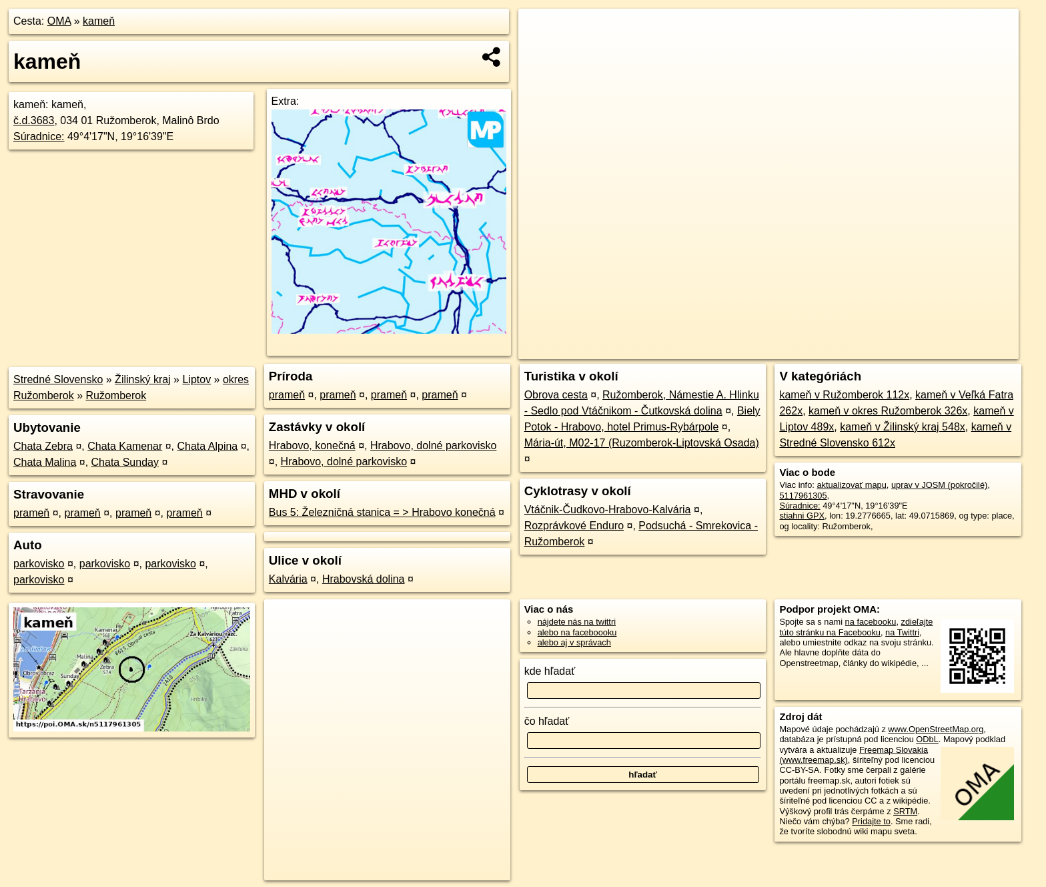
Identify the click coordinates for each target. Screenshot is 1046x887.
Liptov (196, 379)
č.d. (33, 120)
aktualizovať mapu (851, 485)
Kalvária (288, 579)
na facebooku (871, 622)
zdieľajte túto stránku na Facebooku (856, 627)
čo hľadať (547, 721)
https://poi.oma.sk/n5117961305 (958, 349)
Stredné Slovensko (58, 379)
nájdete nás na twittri (577, 622)
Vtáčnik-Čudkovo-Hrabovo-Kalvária (607, 509)
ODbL (927, 739)
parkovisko (38, 563)
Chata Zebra (43, 446)
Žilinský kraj (143, 379)
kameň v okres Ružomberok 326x (888, 410)
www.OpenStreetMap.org (935, 729)
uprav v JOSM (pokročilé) (939, 485)
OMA (59, 21)
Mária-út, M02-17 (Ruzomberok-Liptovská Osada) (641, 443)
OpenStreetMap (788, 349)
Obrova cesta (556, 394)
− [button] (541, 52)
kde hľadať (550, 671)
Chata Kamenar (124, 446)
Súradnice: (39, 136)
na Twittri (902, 632)
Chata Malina (44, 462)
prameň (31, 513)
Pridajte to (871, 821)
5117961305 (803, 496)
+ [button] (541, 31)
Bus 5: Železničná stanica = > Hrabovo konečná (382, 512)
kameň (99, 21)
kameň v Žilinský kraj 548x (902, 426)
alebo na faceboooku (577, 632)
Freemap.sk (857, 349)
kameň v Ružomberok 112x (844, 394)
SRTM (905, 811)
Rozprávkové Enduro (574, 525)
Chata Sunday (125, 462)
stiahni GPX (802, 516)
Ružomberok (116, 395)
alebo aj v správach (574, 642)
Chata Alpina (207, 446)
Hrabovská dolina (363, 579)
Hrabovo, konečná (312, 445)
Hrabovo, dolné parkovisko (433, 445)
